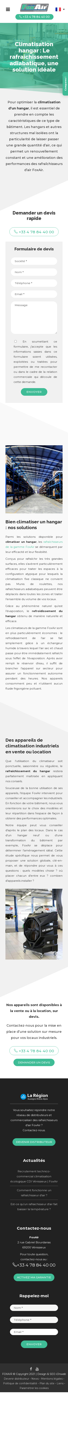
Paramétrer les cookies (34, 1388)
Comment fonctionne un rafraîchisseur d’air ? (34, 1193)
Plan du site (47, 1383)
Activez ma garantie (34, 1277)
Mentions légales (52, 1378)
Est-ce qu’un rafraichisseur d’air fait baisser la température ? (34, 1206)
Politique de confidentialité (20, 1383)
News (35, 1378)
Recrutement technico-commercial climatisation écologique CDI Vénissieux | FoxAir (34, 1176)
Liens (60, 1383)
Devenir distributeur (34, 1142)
